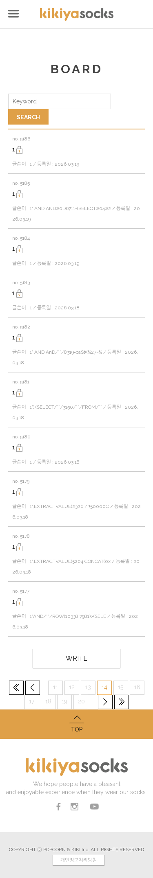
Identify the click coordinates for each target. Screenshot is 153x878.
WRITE (76, 658)
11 (55, 687)
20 (81, 701)
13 (88, 687)
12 (72, 687)
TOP (76, 723)
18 (48, 701)
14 (104, 687)
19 (64, 701)
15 (120, 687)
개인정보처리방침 (78, 860)
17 (31, 701)
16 (137, 687)
